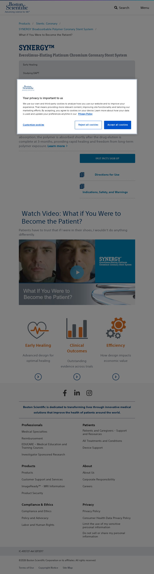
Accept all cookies (117, 125)
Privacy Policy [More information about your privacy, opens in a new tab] (85, 114)
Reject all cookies (88, 125)
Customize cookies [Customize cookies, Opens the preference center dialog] (33, 125)
